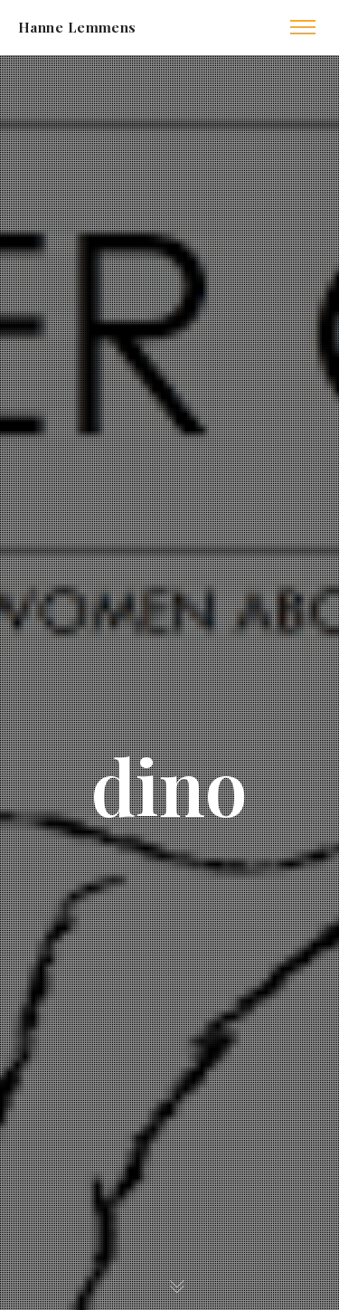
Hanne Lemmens (77, 27)
